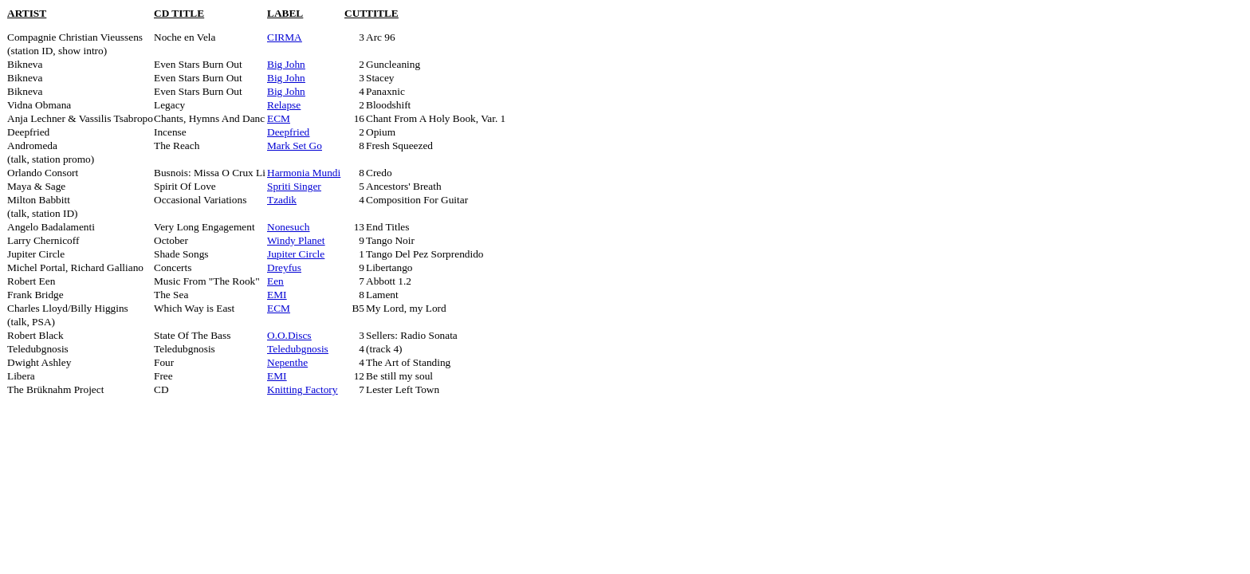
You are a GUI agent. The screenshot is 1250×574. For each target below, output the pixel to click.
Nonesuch (288, 227)
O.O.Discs (289, 335)
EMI (276, 295)
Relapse (284, 105)
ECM (278, 118)
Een (275, 281)
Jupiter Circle (295, 254)
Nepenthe (287, 362)
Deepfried (288, 132)
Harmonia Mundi (303, 173)
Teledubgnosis (297, 349)
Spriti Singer (294, 186)
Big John (286, 64)
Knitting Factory (302, 389)
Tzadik (282, 200)
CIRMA (284, 37)
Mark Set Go (294, 145)
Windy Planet (295, 240)
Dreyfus (284, 267)
